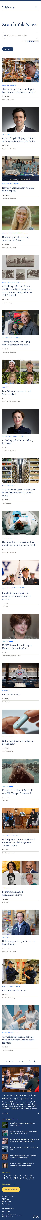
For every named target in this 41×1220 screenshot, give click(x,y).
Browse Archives (7, 1196)
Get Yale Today (11, 1189)
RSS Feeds (5, 1199)
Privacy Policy (6, 1211)
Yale (35, 1217)
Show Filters (7, 49)
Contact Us (6, 1204)
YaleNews (8, 8)
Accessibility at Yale (8, 1208)
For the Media (6, 1201)
